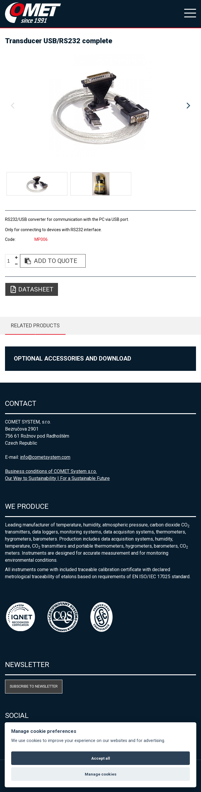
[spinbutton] (10, 261)
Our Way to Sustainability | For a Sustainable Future (57, 478)
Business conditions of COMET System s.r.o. (51, 471)
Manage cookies (101, 774)
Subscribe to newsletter (34, 686)
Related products (35, 325)
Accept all (100, 758)
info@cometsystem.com (45, 457)
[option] (100, 105)
